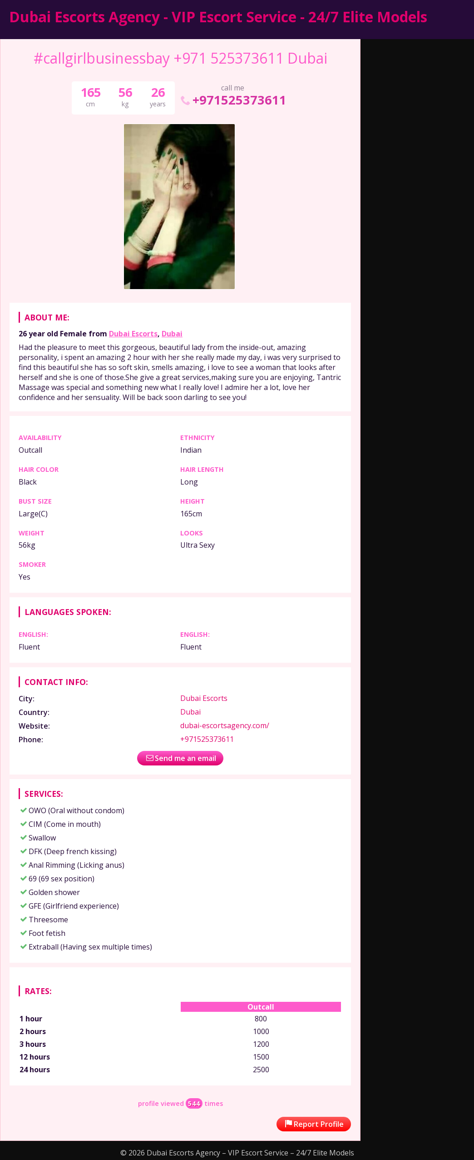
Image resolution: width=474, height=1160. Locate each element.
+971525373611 (232, 99)
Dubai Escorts (133, 334)
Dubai (172, 334)
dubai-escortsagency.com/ (224, 725)
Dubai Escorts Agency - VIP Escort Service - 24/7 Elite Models (218, 16)
